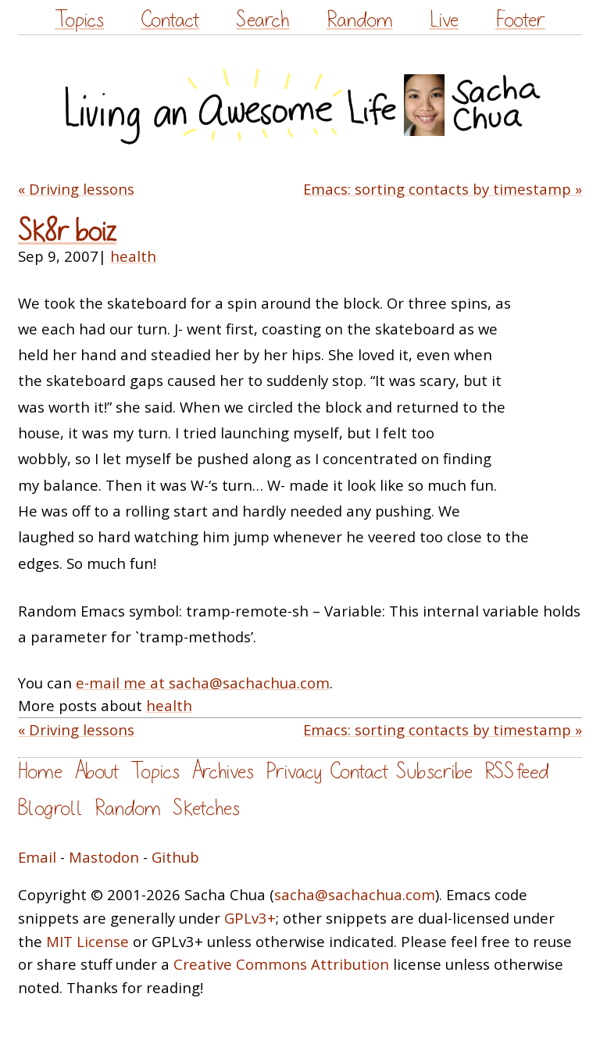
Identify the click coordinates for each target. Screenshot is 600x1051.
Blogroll (50, 808)
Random (360, 19)
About (96, 771)
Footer (520, 19)
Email (37, 857)
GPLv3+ (250, 918)
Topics (79, 19)
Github (175, 857)
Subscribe (434, 771)
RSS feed (516, 771)
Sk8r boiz (67, 231)
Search (262, 19)
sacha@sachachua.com (354, 894)
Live (444, 19)
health (133, 256)
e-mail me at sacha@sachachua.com (203, 682)
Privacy (294, 771)
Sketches (206, 808)
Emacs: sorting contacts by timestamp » (442, 188)
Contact (170, 19)
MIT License (87, 941)
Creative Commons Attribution (281, 964)
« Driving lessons (76, 188)
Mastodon (104, 857)
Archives (222, 771)
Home (40, 771)
